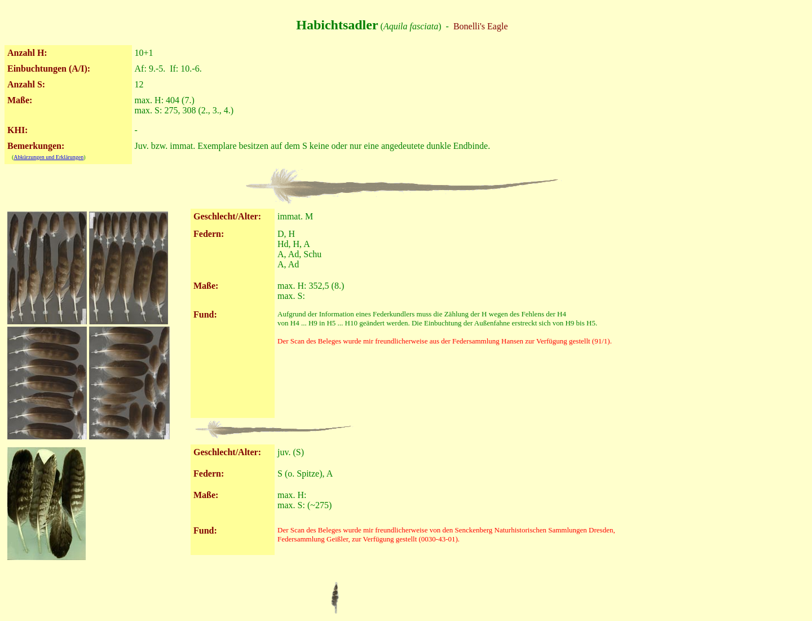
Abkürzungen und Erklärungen (48, 157)
